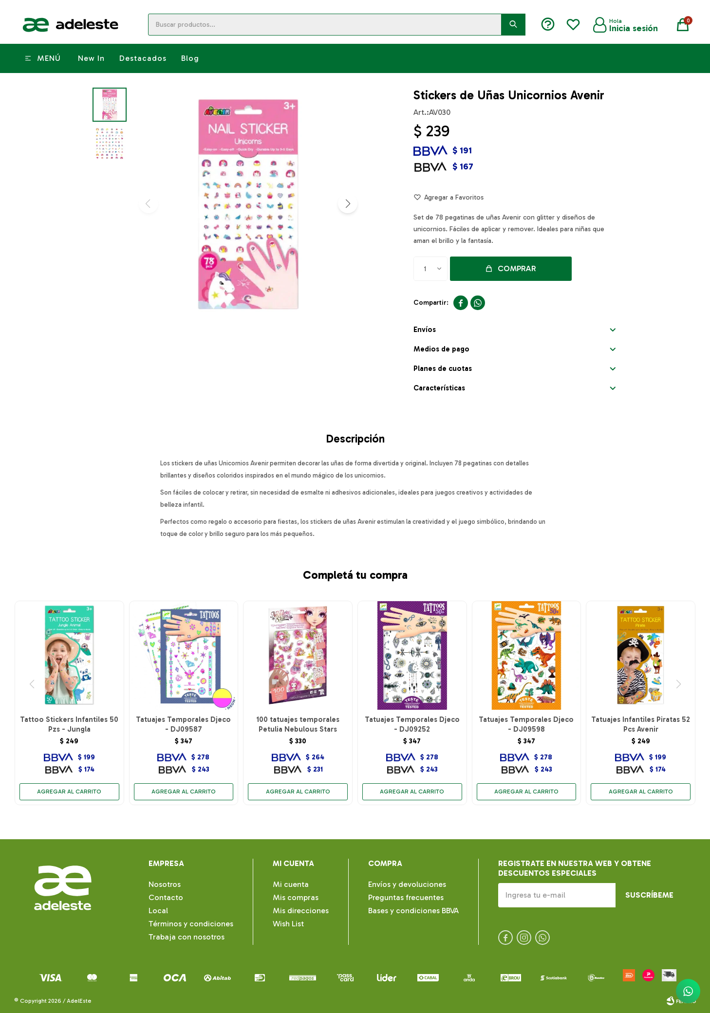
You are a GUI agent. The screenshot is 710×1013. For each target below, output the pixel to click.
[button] (347, 203)
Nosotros (165, 884)
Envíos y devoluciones (407, 884)
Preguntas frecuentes (406, 897)
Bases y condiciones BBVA (413, 910)
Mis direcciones (301, 910)
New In (91, 58)
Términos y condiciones (191, 923)
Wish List (288, 923)
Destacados (143, 58)
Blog (190, 58)
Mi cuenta (291, 884)
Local (158, 910)
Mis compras (295, 897)
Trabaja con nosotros (186, 936)
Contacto (166, 897)
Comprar (517, 268)
